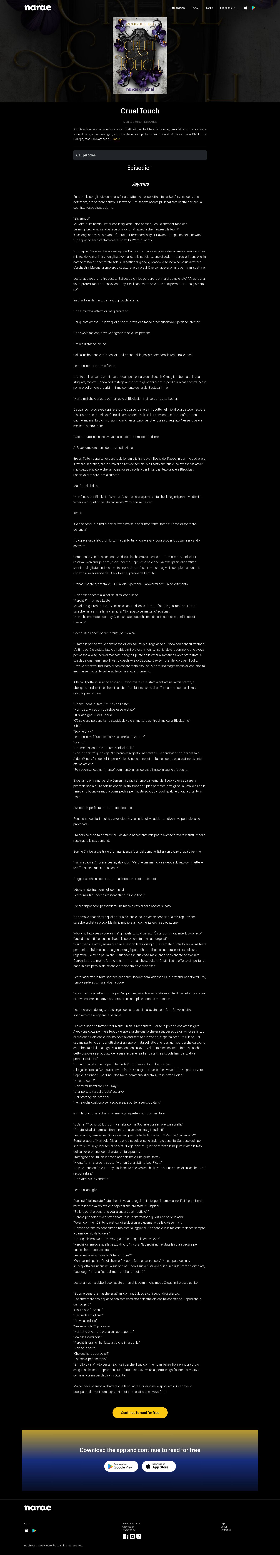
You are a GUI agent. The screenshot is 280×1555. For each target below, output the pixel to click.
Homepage (178, 7)
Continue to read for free (140, 1413)
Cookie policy (128, 1526)
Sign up (224, 1526)
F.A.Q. (195, 7)
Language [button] (226, 7)
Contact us (226, 1530)
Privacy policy (128, 1530)
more (116, 139)
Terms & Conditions (131, 1523)
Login (209, 7)
